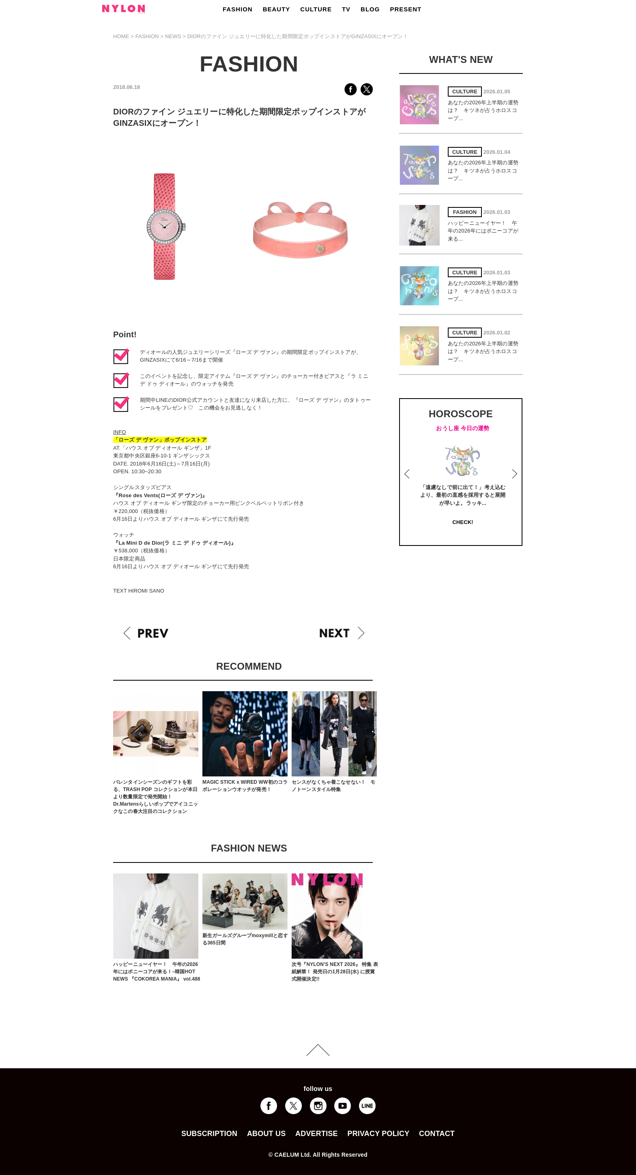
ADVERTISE (316, 1134)
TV (346, 9)
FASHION (238, 9)
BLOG (370, 9)
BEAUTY (276, 9)
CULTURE (316, 9)
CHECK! (462, 522)
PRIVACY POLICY (378, 1134)
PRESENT (405, 9)
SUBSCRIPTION (209, 1134)
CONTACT (437, 1134)
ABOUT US (266, 1134)
